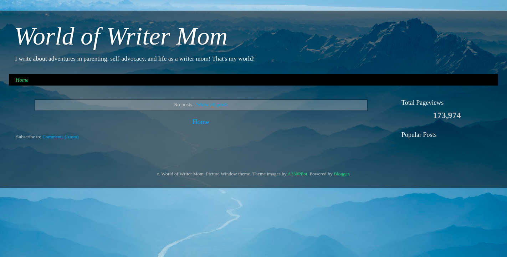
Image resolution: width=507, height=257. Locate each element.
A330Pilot (297, 173)
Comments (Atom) (60, 136)
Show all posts (212, 104)
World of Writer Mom (120, 36)
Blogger (341, 173)
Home (22, 80)
